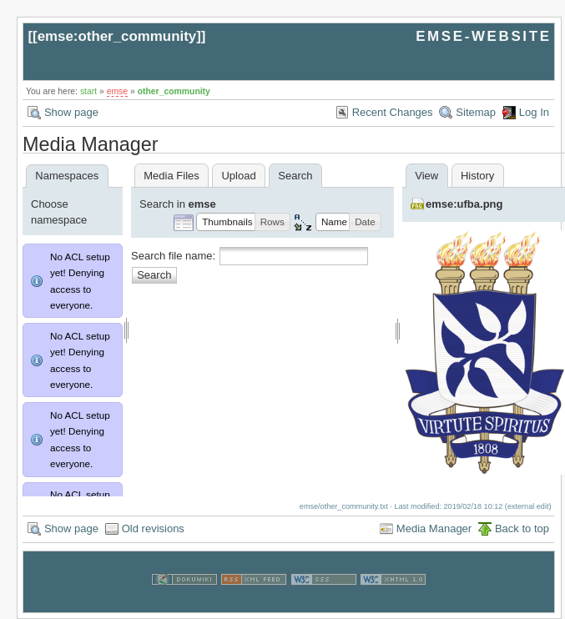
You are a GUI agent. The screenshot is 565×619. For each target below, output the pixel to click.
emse (117, 91)
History (477, 175)
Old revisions (153, 528)
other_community (174, 91)
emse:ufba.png (464, 204)
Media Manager (434, 528)
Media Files (171, 175)
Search (154, 275)
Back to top (522, 528)
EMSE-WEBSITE (483, 36)
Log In (534, 112)
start (88, 91)
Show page (71, 112)
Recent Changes (392, 112)
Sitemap (476, 112)
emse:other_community (117, 36)
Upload (238, 175)
